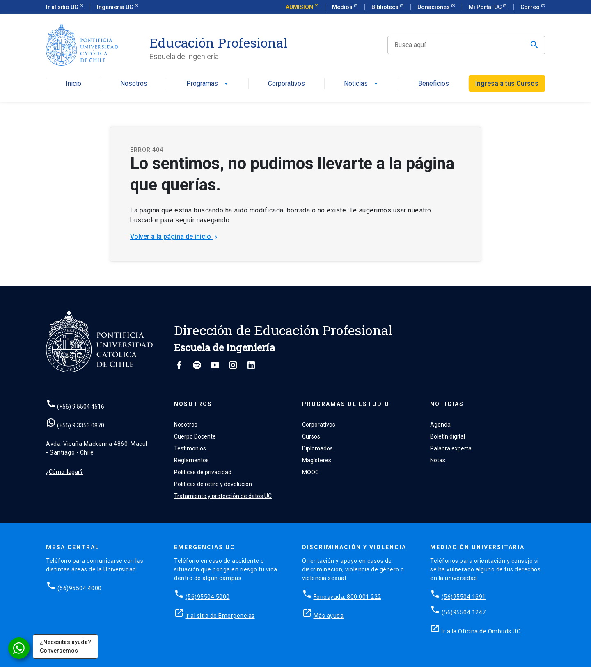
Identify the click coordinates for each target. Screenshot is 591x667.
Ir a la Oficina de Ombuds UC (481, 631)
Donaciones (434, 7)
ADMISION (300, 7)
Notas (437, 460)
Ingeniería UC (115, 7)
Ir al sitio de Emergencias (220, 615)
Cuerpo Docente (195, 436)
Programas (207, 83)
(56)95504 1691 (464, 597)
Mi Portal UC (486, 7)
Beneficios (433, 83)
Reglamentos (191, 460)
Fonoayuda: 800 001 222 (347, 597)
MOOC (310, 472)
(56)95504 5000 (208, 597)
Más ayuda (329, 615)
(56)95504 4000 (79, 588)
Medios (343, 7)
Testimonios (190, 448)
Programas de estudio (345, 404)
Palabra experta (451, 448)
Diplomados (317, 448)
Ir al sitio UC (62, 7)
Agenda (440, 424)
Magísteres (316, 460)
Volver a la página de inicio (174, 236)
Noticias (361, 83)
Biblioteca (385, 7)
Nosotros (133, 83)
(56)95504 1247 (464, 612)
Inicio (73, 83)
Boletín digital (447, 436)
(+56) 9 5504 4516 (80, 406)
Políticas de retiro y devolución (213, 484)
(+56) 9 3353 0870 (80, 425)
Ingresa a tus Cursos (506, 83)
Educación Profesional (218, 42)
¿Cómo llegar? (64, 471)
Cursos (311, 436)
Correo (530, 7)
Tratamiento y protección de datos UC (223, 496)
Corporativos (286, 83)
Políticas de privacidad (202, 472)
